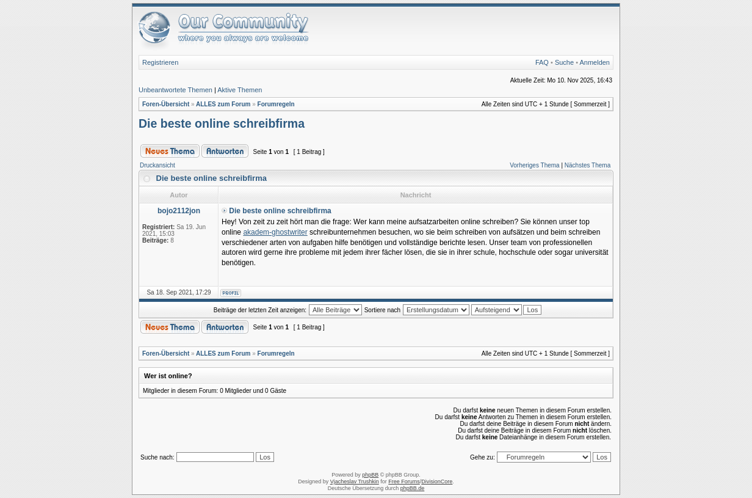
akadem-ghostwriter (275, 232)
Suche (564, 62)
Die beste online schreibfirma (222, 123)
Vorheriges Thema (535, 165)
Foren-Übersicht (165, 104)
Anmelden (594, 62)
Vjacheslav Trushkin (354, 481)
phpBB (370, 475)
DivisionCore (436, 481)
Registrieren (160, 62)
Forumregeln (276, 104)
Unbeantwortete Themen (175, 89)
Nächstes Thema (587, 165)
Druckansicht (157, 165)
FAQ (542, 62)
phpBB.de (412, 488)
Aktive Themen (239, 89)
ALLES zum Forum (223, 104)
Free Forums (404, 481)
